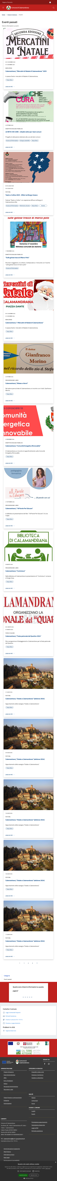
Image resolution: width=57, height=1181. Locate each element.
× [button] (55, 1162)
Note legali (7, 1157)
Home (3, 15)
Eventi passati (8, 979)
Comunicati (35, 1101)
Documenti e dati (8, 1089)
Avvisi (33, 1103)
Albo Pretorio (7, 1152)
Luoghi (33, 1111)
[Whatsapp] (48, 1064)
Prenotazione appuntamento (39, 1122)
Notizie (33, 1098)
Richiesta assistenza (37, 1131)
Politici (5, 1084)
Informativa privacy (9, 1155)
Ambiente (6, 1100)
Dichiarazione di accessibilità (11, 1160)
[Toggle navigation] (3, 8)
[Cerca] (54, 8)
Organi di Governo (9, 1072)
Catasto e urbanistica (37, 1078)
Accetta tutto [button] (23, 1175)
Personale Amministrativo (11, 1086)
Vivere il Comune (12, 15)
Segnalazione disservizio (38, 1125)
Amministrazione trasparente (12, 1149)
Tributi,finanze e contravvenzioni (13, 1098)
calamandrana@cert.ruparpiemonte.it (14, 1139)
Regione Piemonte (7, 2)
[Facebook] (44, 1064)
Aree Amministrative (9, 1075)
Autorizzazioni (8, 1103)
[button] (28, 1178)
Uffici (5, 1078)
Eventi (33, 1114)
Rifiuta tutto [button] (34, 1175)
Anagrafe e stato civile (38, 1072)
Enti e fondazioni (8, 1081)
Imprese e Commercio (37, 1075)
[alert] (28, 1171)
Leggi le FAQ (35, 1128)
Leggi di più (47, 1168)
